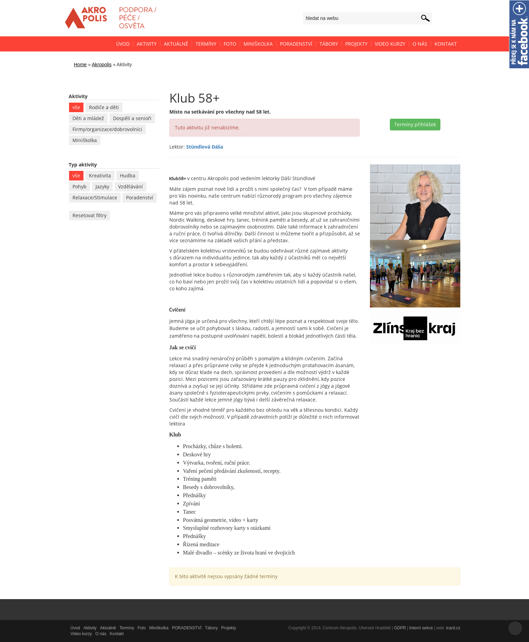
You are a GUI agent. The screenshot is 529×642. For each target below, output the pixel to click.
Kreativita (100, 175)
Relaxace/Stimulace (94, 197)
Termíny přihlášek (415, 124)
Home (80, 64)
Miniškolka (84, 140)
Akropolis (102, 64)
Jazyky (102, 186)
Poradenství (139, 197)
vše (76, 107)
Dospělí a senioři (132, 118)
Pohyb (79, 186)
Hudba (127, 175)
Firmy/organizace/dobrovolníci (107, 129)
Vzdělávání (130, 186)
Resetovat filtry (89, 215)
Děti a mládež (88, 118)
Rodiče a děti (104, 107)
